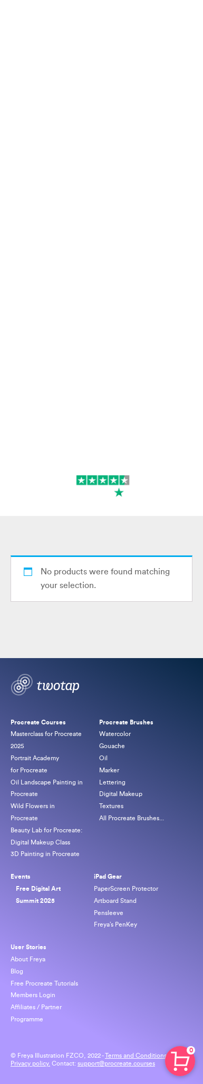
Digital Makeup (120, 794)
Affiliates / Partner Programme (36, 1013)
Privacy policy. (30, 1063)
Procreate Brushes (126, 722)
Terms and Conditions (136, 1055)
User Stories (28, 947)
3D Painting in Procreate (45, 854)
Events (21, 876)
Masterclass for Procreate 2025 (46, 740)
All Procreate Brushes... (131, 818)
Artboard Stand (115, 901)
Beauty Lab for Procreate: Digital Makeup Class (46, 836)
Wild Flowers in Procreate (33, 812)
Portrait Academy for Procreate (35, 764)
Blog (17, 971)
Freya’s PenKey (115, 924)
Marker (109, 770)
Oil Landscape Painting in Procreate (47, 788)
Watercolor (115, 734)
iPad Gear (108, 876)
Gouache (112, 746)
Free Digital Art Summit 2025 (38, 895)
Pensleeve (108, 913)
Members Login (33, 995)
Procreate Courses (39, 722)
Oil (103, 758)
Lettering (112, 782)
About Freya (28, 959)
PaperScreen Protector (126, 889)
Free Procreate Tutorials (44, 983)
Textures (111, 806)
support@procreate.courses (116, 1063)
